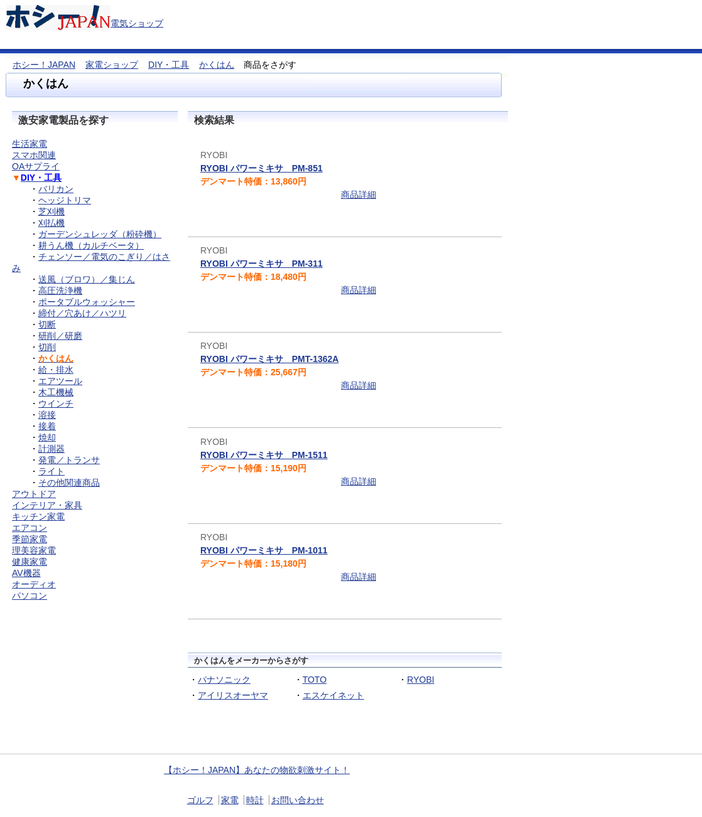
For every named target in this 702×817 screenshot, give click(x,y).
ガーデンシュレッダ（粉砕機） (99, 234)
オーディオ (34, 584)
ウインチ (55, 403)
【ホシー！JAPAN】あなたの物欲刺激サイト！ (257, 770)
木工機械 (55, 392)
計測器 (51, 449)
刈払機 (51, 223)
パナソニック (224, 680)
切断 (47, 324)
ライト (51, 471)
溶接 (47, 415)
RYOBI (420, 680)
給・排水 (55, 370)
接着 (47, 426)
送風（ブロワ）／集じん (86, 279)
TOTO (315, 680)
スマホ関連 (34, 155)
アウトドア (34, 494)
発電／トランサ (69, 460)
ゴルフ (200, 800)
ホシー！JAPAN (44, 65)
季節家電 (29, 539)
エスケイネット (333, 695)
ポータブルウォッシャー (86, 302)
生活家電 (29, 144)
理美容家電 (34, 550)
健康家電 (29, 562)
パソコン (29, 595)
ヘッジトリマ (64, 200)
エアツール (60, 381)
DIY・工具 (168, 65)
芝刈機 (51, 211)
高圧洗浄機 (60, 291)
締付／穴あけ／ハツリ (82, 313)
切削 (47, 347)
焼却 (47, 437)
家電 (230, 800)
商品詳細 (358, 195)
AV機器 (26, 573)
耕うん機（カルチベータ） (91, 245)
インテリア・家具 (47, 505)
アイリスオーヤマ (233, 695)
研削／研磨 (60, 336)
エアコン (29, 528)
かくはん (216, 65)
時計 (255, 800)
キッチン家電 (38, 516)
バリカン (55, 189)
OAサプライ (36, 166)
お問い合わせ (297, 800)
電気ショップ (137, 23)
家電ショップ (111, 65)
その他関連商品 (69, 483)
